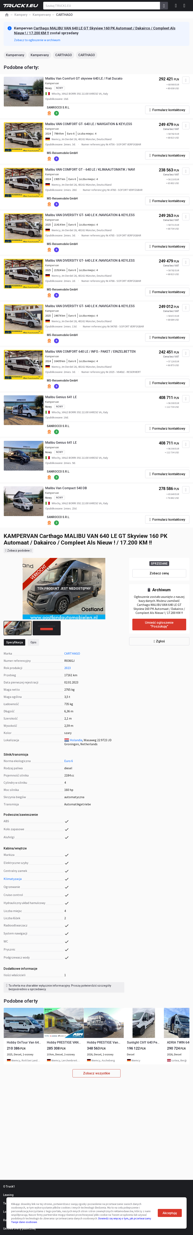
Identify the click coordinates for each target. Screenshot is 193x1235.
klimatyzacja (13, 879)
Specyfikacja (14, 642)
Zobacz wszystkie (96, 1073)
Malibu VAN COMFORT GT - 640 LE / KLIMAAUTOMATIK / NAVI (90, 169)
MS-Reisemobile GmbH (62, 153)
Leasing (8, 1195)
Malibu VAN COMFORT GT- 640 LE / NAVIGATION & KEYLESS (88, 124)
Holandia (76, 740)
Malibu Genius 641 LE (61, 397)
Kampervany (15, 55)
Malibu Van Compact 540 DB (66, 488)
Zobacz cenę (159, 573)
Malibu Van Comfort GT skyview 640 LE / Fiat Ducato (84, 78)
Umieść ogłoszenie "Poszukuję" (159, 624)
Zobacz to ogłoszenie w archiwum (37, 40)
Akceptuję (170, 1213)
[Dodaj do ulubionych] (185, 80)
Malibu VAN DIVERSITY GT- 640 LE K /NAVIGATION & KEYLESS (90, 215)
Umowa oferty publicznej (19, 1228)
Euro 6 (68, 761)
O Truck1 (9, 1186)
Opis (33, 642)
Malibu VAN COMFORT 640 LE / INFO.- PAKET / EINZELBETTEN (90, 351)
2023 (67, 668)
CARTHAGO (63, 55)
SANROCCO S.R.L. (58, 107)
